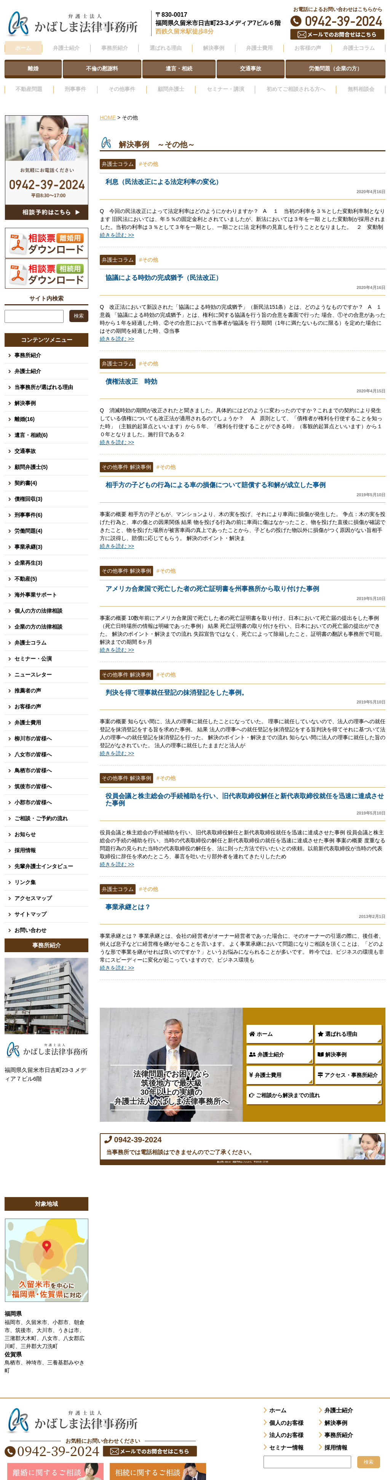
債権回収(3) (28, 488)
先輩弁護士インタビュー (43, 856)
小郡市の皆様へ (33, 792)
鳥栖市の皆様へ (33, 760)
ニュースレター (33, 664)
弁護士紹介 (266, 1048)
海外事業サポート (35, 584)
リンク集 (25, 872)
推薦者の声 (27, 680)
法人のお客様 (286, 1424)
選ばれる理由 (337, 1028)
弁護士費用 (265, 1069)
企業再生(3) (28, 552)
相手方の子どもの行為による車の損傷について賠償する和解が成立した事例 (245, 481)
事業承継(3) (28, 536)
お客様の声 (27, 696)
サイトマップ (30, 903)
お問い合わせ (30, 919)
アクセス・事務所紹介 (348, 1069)
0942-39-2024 (337, 21)
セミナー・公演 (33, 648)
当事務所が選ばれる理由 (43, 376)
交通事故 (25, 440)
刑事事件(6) (28, 504)
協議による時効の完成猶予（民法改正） (245, 272)
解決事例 (332, 1048)
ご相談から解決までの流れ (284, 1089)
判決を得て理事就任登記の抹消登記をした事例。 (245, 689)
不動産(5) (25, 568)
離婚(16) (24, 408)
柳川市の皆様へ (33, 728)
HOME (108, 107)
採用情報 (25, 840)
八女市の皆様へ (33, 744)
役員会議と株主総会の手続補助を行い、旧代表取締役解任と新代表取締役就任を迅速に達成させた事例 (245, 797)
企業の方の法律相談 (38, 616)
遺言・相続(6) (31, 424)
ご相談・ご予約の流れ (41, 808)
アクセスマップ (33, 888)
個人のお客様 (286, 1412)
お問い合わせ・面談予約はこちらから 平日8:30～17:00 (243, 1183)
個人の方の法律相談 (38, 600)
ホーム (23, 46)
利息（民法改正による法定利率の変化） (245, 176)
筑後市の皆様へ (33, 776)
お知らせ (25, 824)
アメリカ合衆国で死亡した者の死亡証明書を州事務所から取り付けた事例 (245, 585)
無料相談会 (361, 81)
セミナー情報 (286, 1437)
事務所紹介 (27, 344)
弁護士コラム (358, 46)
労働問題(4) (28, 520)
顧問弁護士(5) (31, 456)
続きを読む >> (117, 225)
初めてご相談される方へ (294, 81)
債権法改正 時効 (245, 376)
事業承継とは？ (245, 905)
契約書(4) (25, 472)
